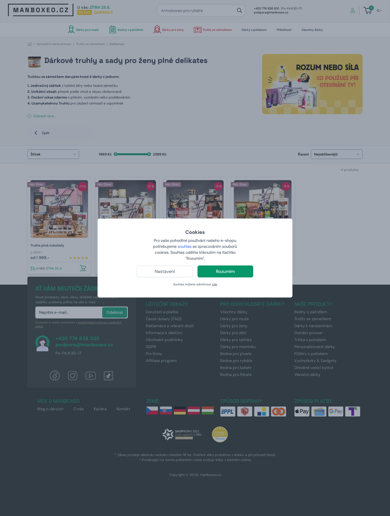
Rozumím (225, 271)
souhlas (185, 246)
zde (214, 284)
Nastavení (165, 271)
